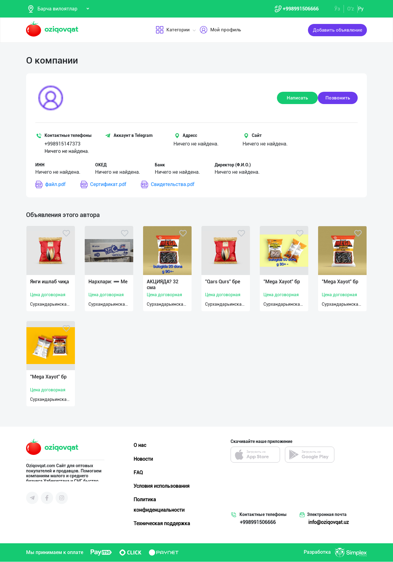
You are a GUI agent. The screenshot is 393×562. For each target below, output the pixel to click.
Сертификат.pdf (103, 185)
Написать (297, 98)
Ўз (337, 9)
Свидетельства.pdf (167, 185)
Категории (172, 30)
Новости (143, 459)
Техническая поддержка (162, 524)
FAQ (138, 473)
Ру (361, 9)
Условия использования (161, 486)
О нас (140, 446)
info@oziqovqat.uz (328, 522)
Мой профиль (220, 30)
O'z (350, 9)
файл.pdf (50, 185)
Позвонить (337, 98)
